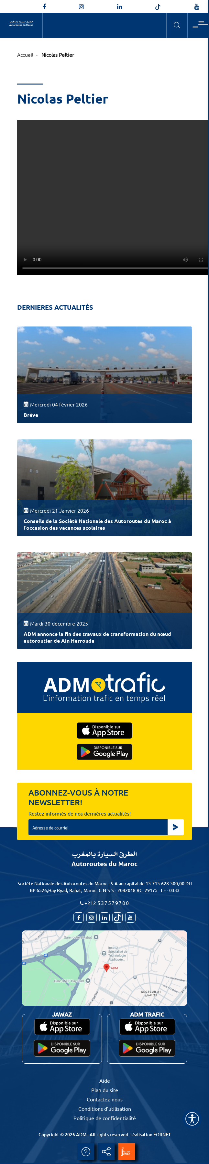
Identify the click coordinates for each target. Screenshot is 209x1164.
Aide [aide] (85, 1151)
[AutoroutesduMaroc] (44, 7)
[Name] (192, 1119)
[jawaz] (126, 1151)
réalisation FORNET (150, 1134)
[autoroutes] (119, 7)
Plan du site (104, 1090)
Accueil (25, 54)
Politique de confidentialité (104, 1118)
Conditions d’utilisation (104, 1108)
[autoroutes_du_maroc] (81, 7)
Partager (106, 1151)
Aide (104, 1080)
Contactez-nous (105, 1099)
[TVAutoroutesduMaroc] (196, 7)
